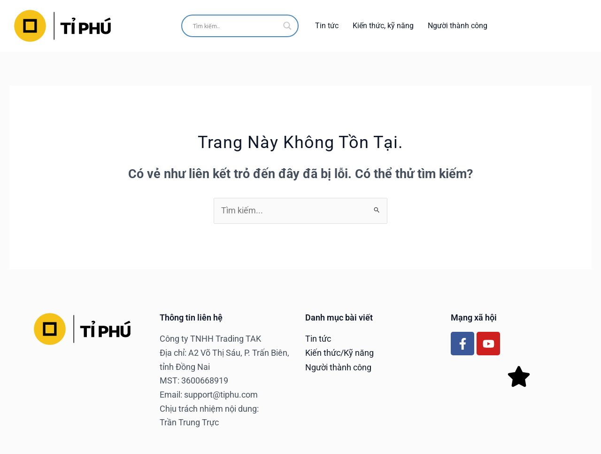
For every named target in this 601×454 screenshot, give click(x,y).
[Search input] (236, 25)
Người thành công (457, 25)
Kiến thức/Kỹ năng (339, 353)
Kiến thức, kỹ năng (383, 25)
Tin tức (327, 25)
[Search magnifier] (287, 25)
